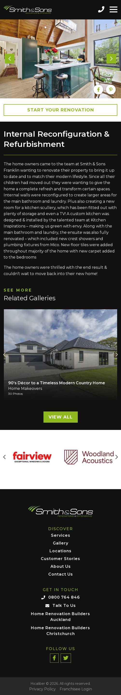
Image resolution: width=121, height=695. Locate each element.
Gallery (60, 543)
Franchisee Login (76, 689)
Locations (60, 551)
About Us (60, 567)
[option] (60, 59)
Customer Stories (60, 559)
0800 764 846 (64, 597)
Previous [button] (4, 354)
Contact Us (60, 574)
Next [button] (116, 354)
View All (61, 417)
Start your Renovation (60, 110)
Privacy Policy (42, 689)
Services (60, 536)
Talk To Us (64, 605)
